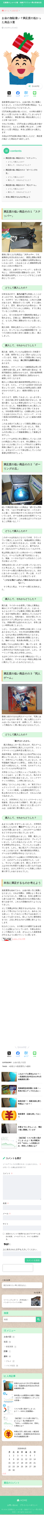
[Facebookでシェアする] (18, 95)
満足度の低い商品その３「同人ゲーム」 (21, 186)
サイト (5, 1225)
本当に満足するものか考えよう (18, 198)
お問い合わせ (12, 1506)
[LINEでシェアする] (34, 95)
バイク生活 (12, 1366)
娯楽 (12, 1067)
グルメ (10, 1362)
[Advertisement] (22, 968)
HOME (22, 1501)
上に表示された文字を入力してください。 (20, 1250)
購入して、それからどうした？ (19, 166)
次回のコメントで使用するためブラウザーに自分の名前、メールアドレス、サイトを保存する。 (23, 1237)
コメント (8, 1174)
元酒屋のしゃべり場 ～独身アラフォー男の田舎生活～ (22, 4)
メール (7, 1214)
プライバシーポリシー (29, 1506)
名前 (6, 1204)
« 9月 (4, 1474)
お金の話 (16, 1063)
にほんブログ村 (13, 939)
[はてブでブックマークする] (26, 95)
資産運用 (20, 1067)
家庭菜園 (11, 1347)
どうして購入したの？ (16, 162)
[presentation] (18, 1268)
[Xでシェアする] (9, 95)
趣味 (29, 1067)
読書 (7, 1352)
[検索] (38, 1320)
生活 (24, 1063)
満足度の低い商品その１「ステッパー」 (21, 159)
